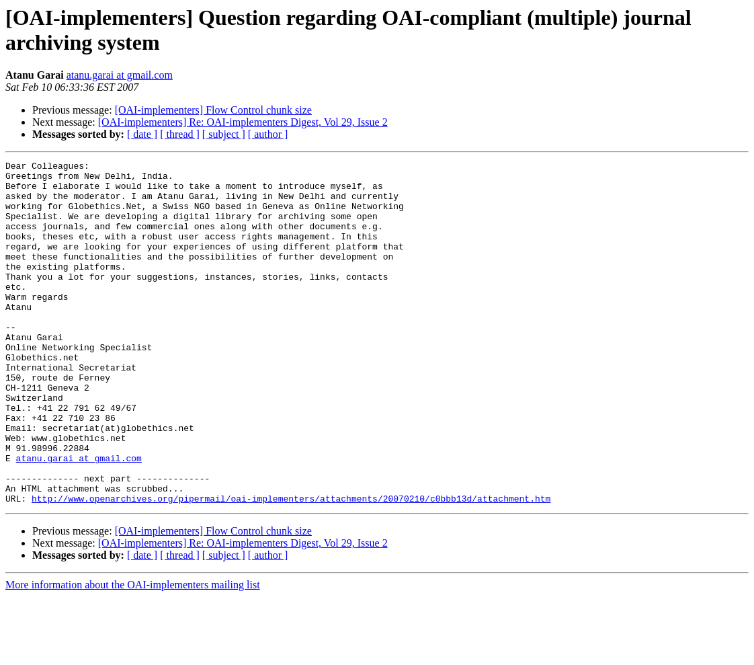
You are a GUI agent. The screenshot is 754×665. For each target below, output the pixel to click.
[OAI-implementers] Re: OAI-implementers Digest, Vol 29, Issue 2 (243, 122)
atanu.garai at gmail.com (120, 75)
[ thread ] (180, 134)
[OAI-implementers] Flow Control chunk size (213, 110)
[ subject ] (223, 134)
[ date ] (142, 134)
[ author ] (268, 134)
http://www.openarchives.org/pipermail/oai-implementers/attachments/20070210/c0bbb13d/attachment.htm (291, 567)
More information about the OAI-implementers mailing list (132, 653)
